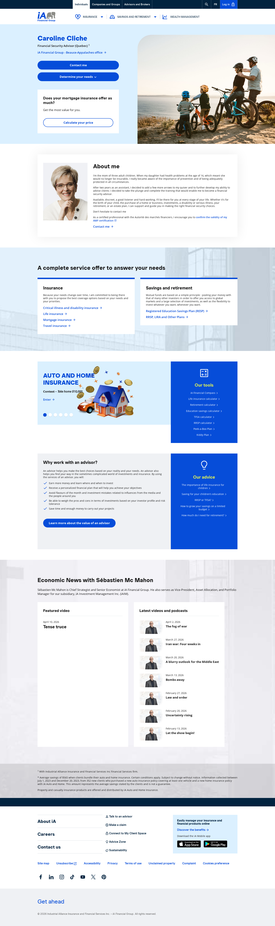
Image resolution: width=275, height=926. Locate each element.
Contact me (102, 227)
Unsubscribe (64, 863)
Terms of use (133, 863)
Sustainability (116, 850)
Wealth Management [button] (181, 17)
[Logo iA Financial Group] (46, 17)
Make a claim (115, 825)
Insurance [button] (89, 17)
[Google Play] (215, 843)
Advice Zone (115, 842)
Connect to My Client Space (125, 833)
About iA (47, 821)
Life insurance (54, 314)
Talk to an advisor (118, 816)
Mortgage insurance (59, 320)
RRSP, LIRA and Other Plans (166, 317)
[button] (206, 4)
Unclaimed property (162, 863)
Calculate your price (78, 122)
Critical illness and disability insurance (72, 308)
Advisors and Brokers (137, 4)
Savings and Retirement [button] (133, 17)
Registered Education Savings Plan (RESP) (176, 311)
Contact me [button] (78, 65)
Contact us (49, 847)
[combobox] (78, 76)
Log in (228, 4)
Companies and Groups (106, 4)
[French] (215, 4)
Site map (43, 863)
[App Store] (189, 843)
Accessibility (92, 863)
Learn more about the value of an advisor (79, 523)
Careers (46, 834)
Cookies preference (216, 863)
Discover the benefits (193, 830)
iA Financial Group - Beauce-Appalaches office (72, 52)
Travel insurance (56, 326)
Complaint (189, 863)
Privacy (113, 863)
